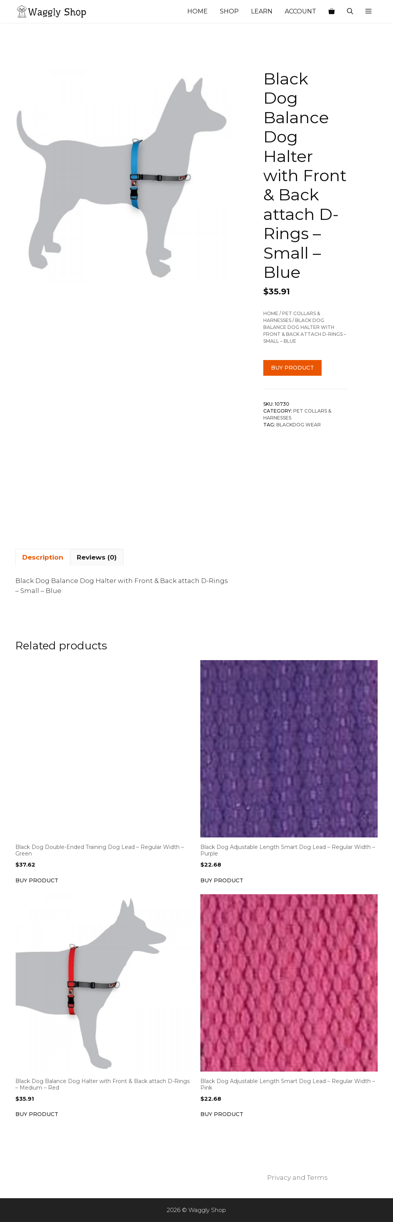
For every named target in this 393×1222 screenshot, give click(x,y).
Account (300, 11)
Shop (229, 11)
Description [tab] (42, 557)
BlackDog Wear (298, 425)
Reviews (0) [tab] (97, 557)
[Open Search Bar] (350, 11)
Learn (261, 11)
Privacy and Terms (297, 1177)
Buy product (292, 367)
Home (197, 11)
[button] (368, 11)
